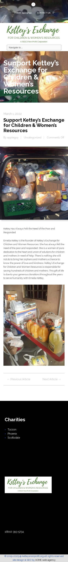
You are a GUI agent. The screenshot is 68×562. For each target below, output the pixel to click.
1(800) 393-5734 (14, 531)
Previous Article (18, 379)
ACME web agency (45, 560)
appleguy (12, 137)
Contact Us (45, 13)
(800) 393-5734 (24, 13)
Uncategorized (32, 137)
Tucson (12, 429)
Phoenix (12, 433)
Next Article (52, 379)
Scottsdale (14, 437)
